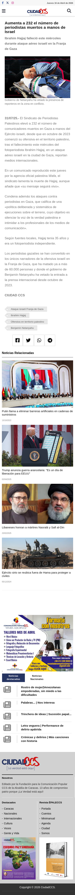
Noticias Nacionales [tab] (36, 678)
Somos (45, 833)
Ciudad (45, 828)
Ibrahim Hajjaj (18, 315)
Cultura (8, 823)
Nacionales (10, 813)
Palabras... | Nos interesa (37, 702)
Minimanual (48, 818)
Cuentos (46, 813)
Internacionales (13, 818)
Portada (46, 808)
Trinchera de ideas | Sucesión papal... (46, 714)
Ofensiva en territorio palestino (27, 321)
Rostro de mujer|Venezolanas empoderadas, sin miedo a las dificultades (41, 691)
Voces (7, 828)
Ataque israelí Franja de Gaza (27, 309)
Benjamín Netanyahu (22, 328)
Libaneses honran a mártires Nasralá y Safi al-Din (33, 527)
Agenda (46, 823)
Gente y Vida (11, 833)
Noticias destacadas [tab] (13, 678)
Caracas (9, 808)
